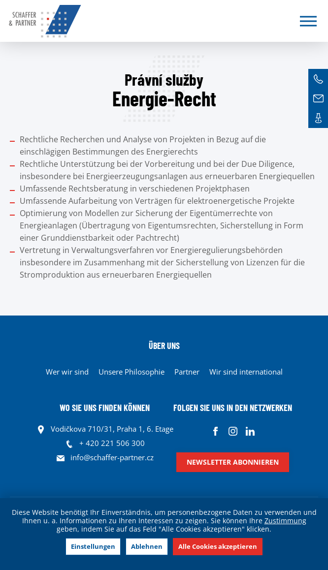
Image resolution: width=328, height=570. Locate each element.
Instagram (232, 431)
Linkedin (250, 431)
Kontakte (318, 118)
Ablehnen (147, 546)
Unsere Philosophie (131, 372)
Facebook (215, 431)
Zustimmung (285, 520)
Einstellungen (93, 546)
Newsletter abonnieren (233, 462)
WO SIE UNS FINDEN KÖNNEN (105, 407)
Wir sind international (246, 372)
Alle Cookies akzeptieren (217, 546)
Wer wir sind (67, 372)
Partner (186, 372)
